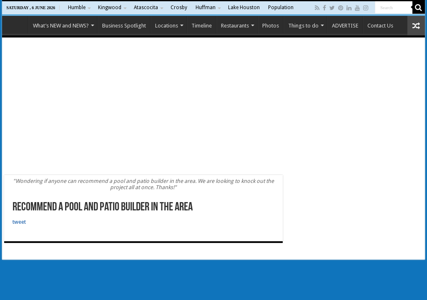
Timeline (201, 25)
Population (281, 7)
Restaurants (235, 25)
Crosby (179, 7)
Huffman (206, 7)
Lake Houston (244, 7)
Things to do (303, 25)
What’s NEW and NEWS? (61, 25)
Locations (166, 25)
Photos (270, 25)
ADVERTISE (345, 25)
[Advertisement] (213, 106)
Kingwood (109, 7)
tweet (19, 222)
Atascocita (146, 7)
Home (17, 24)
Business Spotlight (124, 25)
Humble (76, 7)
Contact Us (380, 25)
